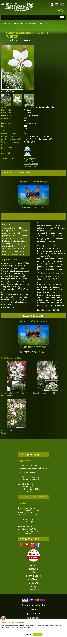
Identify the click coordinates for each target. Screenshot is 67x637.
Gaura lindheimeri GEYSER (44, 393)
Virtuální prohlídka (33, 496)
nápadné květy (30, 166)
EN (61, 4)
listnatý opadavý (31, 164)
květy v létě (28, 161)
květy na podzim (31, 158)
